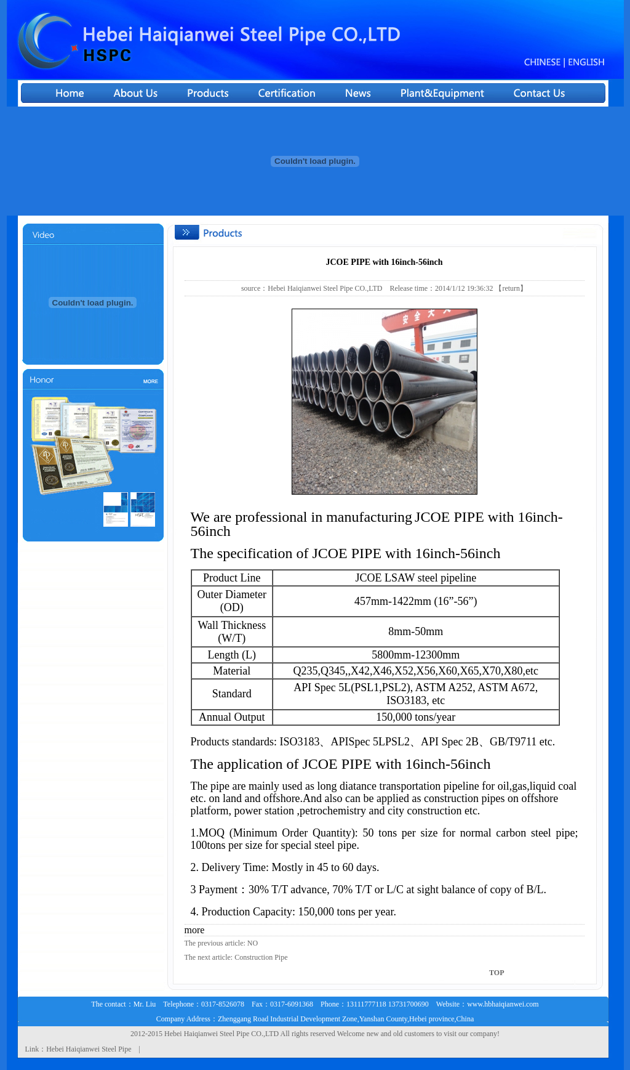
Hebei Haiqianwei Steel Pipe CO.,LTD (325, 288)
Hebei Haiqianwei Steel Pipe (88, 1049)
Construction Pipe (260, 957)
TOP (496, 972)
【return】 (511, 288)
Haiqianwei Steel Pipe (217, 1033)
